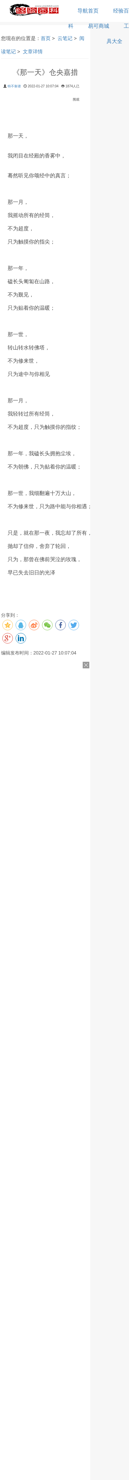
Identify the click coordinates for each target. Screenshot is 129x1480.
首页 (46, 38)
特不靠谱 (14, 86)
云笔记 (65, 38)
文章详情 (33, 51)
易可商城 (98, 26)
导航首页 (88, 11)
